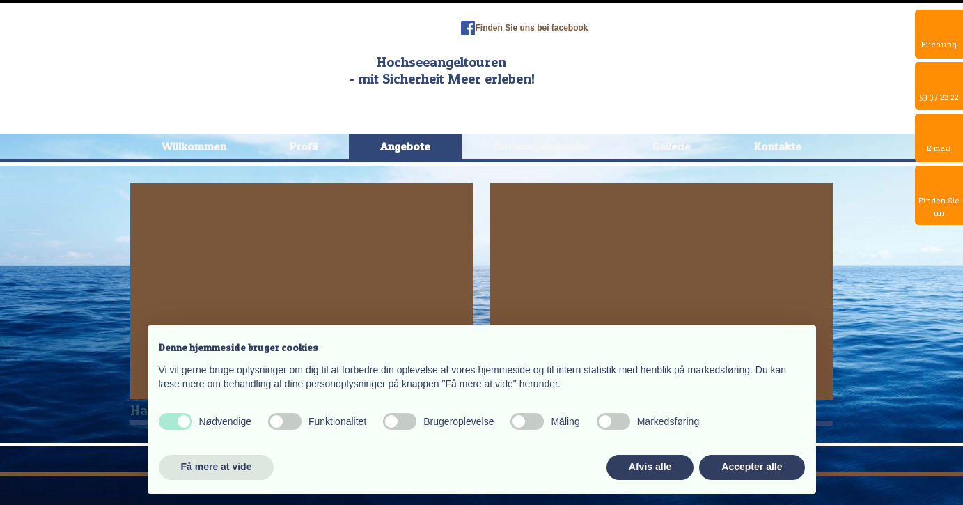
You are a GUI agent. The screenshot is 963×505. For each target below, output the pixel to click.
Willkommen (194, 146)
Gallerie (671, 146)
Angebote (405, 146)
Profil (304, 146)
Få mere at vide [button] (216, 466)
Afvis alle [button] (650, 466)
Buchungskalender (542, 146)
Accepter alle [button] (751, 466)
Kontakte (777, 146)
